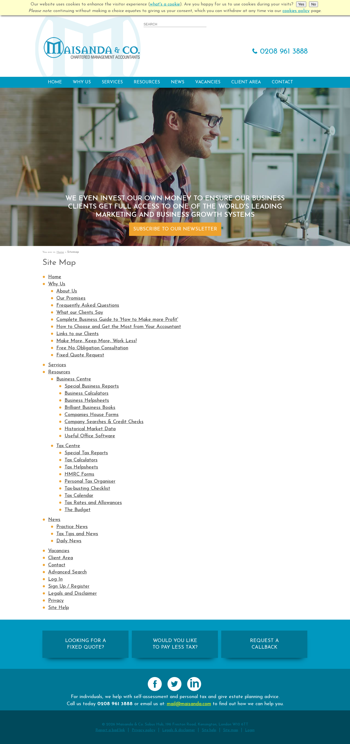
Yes (301, 4)
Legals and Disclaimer (72, 593)
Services (112, 82)
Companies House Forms (92, 414)
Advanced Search (67, 572)
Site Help (58, 607)
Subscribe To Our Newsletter (175, 229)
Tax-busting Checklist (87, 488)
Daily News (68, 541)
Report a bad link (110, 730)
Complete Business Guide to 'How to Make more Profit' (117, 319)
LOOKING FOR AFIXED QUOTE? (85, 644)
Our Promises (71, 298)
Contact (282, 82)
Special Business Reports (92, 386)
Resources (147, 82)
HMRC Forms (79, 474)
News (177, 82)
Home (55, 82)
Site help (209, 730)
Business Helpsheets (87, 400)
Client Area (246, 82)
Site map (230, 730)
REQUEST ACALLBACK (264, 644)
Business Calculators (87, 393)
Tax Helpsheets (81, 467)
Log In (55, 579)
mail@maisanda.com (189, 704)
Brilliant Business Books (90, 407)
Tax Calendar (79, 495)
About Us (66, 291)
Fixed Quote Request (80, 355)
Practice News (72, 526)
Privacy (56, 600)
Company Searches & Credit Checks (104, 421)
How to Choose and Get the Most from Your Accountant (118, 326)
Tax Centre (68, 446)
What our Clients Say (79, 312)
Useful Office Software (90, 436)
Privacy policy (143, 730)
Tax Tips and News (77, 534)
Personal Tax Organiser (90, 481)
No (313, 4)
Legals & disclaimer (178, 730)
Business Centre (73, 379)
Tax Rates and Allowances (93, 502)
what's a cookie (165, 4)
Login (250, 730)
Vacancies (207, 82)
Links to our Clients (77, 333)
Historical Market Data (90, 429)
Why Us (82, 82)
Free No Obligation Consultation (92, 348)
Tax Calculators (81, 460)
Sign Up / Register (68, 586)
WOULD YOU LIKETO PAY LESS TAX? (175, 644)
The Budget (78, 509)
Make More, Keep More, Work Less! (96, 341)
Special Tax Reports (86, 453)
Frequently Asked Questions (87, 305)
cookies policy (296, 11)
